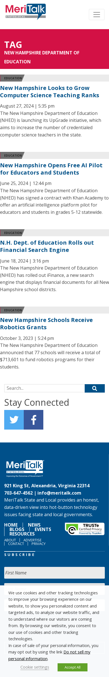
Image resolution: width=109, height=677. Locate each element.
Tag (13, 44)
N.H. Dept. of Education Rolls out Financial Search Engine (47, 246)
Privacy (39, 543)
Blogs (17, 529)
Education (13, 78)
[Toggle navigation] (97, 14)
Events (43, 529)
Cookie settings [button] (34, 667)
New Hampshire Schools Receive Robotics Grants (46, 323)
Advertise (32, 539)
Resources (22, 534)
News (34, 525)
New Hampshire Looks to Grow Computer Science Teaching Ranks (49, 91)
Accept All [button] (72, 667)
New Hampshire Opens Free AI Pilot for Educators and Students (51, 168)
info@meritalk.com (59, 493)
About (10, 539)
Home (11, 525)
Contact (16, 543)
